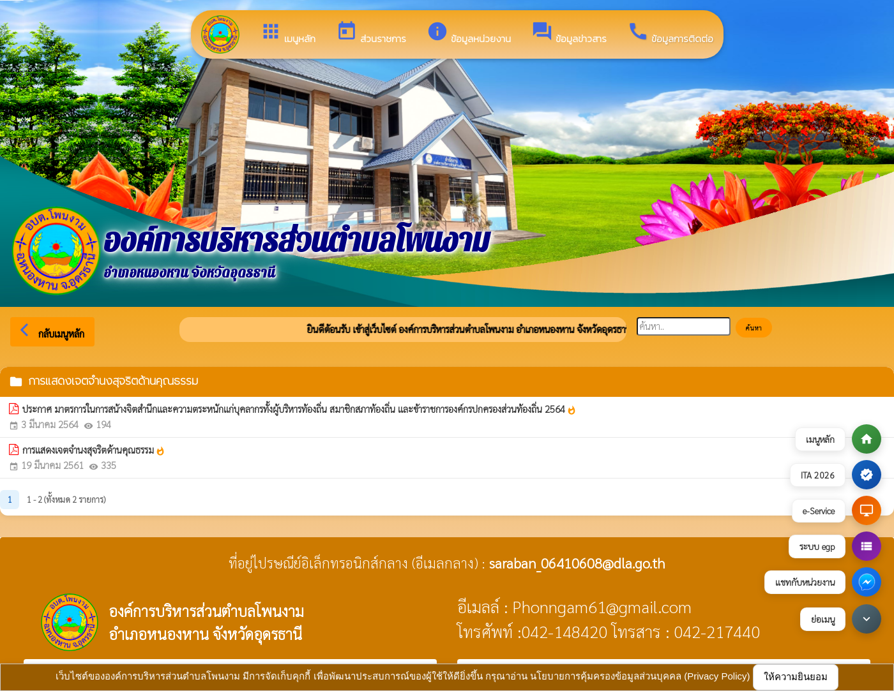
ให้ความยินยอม (796, 676)
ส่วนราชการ (371, 33)
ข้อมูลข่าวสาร (569, 33)
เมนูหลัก (287, 33)
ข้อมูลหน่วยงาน (469, 33)
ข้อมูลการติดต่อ (670, 33)
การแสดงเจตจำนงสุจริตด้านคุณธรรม (93, 449)
